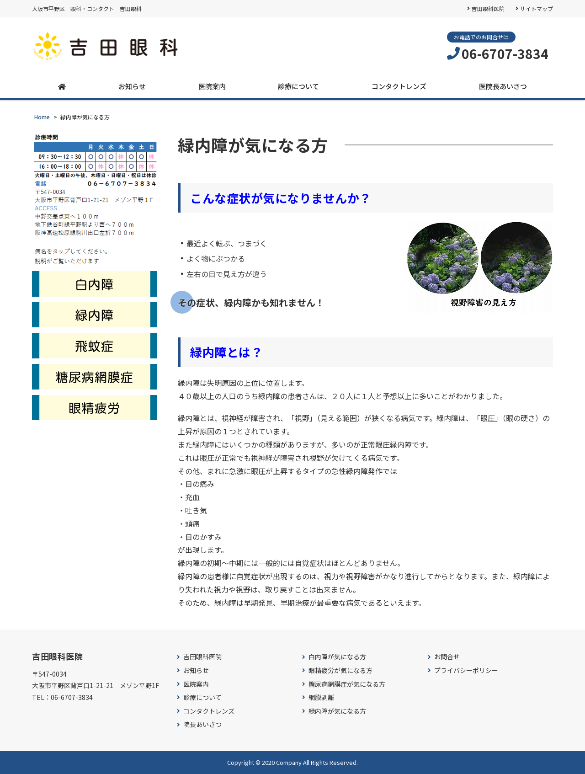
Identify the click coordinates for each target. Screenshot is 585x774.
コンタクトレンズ (399, 86)
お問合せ (447, 656)
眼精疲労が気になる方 (340, 670)
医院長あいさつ (503, 86)
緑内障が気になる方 (337, 711)
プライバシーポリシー (466, 670)
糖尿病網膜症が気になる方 (346, 684)
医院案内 (212, 86)
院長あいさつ (202, 724)
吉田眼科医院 (488, 8)
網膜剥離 (321, 697)
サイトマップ (536, 8)
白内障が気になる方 (337, 656)
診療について (298, 86)
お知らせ (132, 86)
